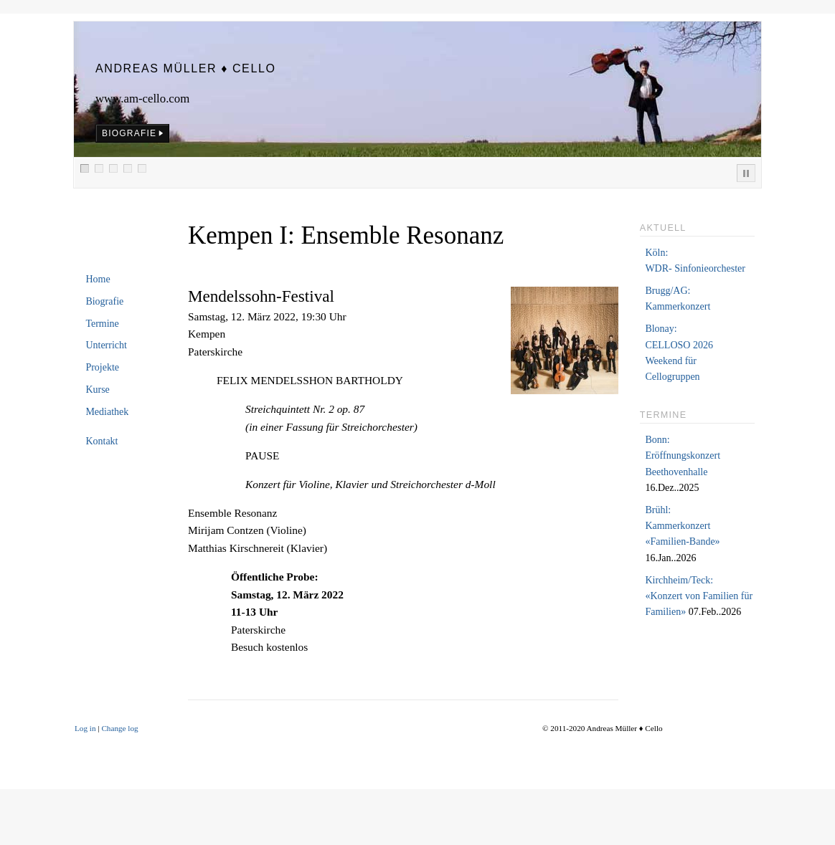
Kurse (97, 389)
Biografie (104, 301)
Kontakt (101, 441)
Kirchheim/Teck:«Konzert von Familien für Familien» (699, 596)
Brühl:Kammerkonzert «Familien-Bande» (682, 526)
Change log (119, 728)
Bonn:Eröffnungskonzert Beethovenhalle (682, 455)
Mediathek (106, 411)
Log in (85, 728)
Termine (101, 323)
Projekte (102, 367)
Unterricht (106, 345)
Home (97, 279)
